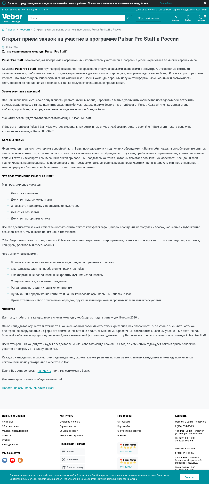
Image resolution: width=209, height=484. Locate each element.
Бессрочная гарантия (71, 435)
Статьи (6, 440)
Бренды (121, 435)
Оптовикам (165, 9)
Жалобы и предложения (15, 431)
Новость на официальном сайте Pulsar (28, 388)
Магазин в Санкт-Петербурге (190, 421)
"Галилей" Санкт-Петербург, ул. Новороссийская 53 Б (189, 432)
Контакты (201, 9)
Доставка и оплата (147, 9)
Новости (6, 435)
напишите (44, 370)
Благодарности (10, 444)
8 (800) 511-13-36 (36, 9)
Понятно (189, 477)
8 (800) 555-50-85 (11, 9)
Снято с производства (129, 431)
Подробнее (165, 3)
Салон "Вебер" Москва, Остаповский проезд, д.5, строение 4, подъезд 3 (188, 460)
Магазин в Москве (185, 448)
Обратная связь (10, 426)
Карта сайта (123, 426)
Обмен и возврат (69, 431)
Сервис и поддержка (184, 9)
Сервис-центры (68, 426)
